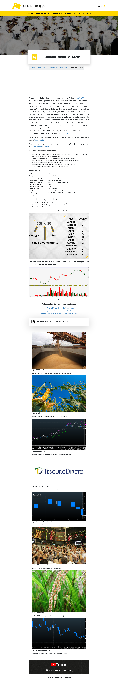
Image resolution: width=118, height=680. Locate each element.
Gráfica (46, 146)
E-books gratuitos (69, 13)
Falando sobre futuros (43, 13)
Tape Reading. (39, 140)
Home (32, 67)
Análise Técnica (36, 146)
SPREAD (76, 160)
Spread (65, 133)
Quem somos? (30, 13)
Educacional (57, 13)
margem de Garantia (39, 201)
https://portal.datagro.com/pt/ (61, 162)
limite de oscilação (38, 203)
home (66, 166)
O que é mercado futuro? (84, 13)
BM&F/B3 (80, 98)
